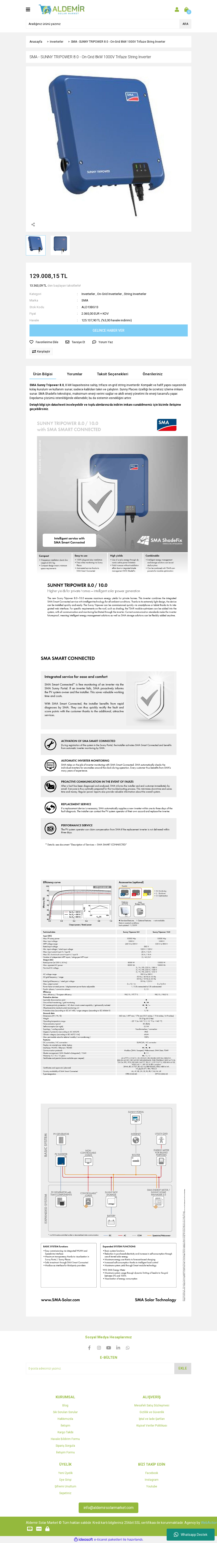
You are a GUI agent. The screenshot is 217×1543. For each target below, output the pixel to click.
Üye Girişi (65, 1479)
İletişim (65, 1425)
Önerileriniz (153, 374)
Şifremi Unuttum (65, 1486)
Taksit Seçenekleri (112, 374)
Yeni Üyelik (65, 1473)
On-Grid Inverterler (109, 294)
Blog (65, 1405)
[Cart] (186, 9)
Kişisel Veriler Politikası (151, 1425)
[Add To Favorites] (43, 342)
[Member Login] (177, 9)
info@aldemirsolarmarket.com (108, 1507)
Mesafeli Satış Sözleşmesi (151, 1405)
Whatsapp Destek (190, 1534)
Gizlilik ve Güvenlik (152, 1412)
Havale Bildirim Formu (65, 1439)
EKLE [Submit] (182, 1368)
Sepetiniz (65, 1493)
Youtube (151, 1486)
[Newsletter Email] (108, 1368)
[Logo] (62, 9)
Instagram (151, 1479)
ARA (185, 24)
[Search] (108, 24)
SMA (85, 300)
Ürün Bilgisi (43, 374)
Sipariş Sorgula (65, 1445)
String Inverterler (135, 294)
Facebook (151, 1473)
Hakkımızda (65, 1419)
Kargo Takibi (65, 1432)
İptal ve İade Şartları (152, 1419)
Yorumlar (74, 374)
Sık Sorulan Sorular (65, 1412)
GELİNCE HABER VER (108, 330)
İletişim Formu (65, 1452)
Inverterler (88, 294)
